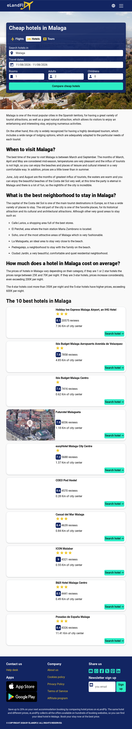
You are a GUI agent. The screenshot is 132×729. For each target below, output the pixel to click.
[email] (104, 687)
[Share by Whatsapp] (96, 673)
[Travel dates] (68, 65)
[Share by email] (91, 673)
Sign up (121, 686)
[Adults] (68, 76)
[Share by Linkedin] (118, 673)
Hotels (33, 39)
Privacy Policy (55, 684)
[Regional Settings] (114, 5)
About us (52, 670)
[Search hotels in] (68, 53)
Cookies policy (56, 677)
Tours (48, 39)
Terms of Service (57, 691)
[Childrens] (107, 76)
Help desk (12, 670)
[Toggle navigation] (121, 6)
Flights (17, 39)
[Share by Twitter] (107, 673)
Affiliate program (57, 698)
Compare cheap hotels (66, 86)
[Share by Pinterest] (113, 673)
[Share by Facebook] (102, 673)
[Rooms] (28, 76)
